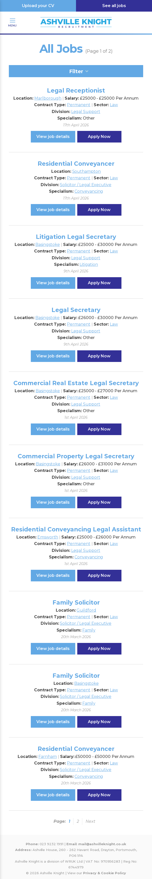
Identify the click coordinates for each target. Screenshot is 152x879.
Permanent (78, 104)
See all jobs (114, 5)
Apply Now (99, 136)
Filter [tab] (76, 71)
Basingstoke (47, 244)
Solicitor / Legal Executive (85, 184)
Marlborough (47, 98)
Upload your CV (38, 5)
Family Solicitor (76, 602)
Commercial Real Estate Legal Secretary (76, 383)
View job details (53, 136)
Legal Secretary (76, 310)
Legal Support (85, 111)
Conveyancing (88, 191)
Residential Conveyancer (76, 163)
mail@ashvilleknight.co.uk (102, 844)
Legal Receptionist (76, 90)
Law (114, 104)
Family (88, 630)
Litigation (89, 264)
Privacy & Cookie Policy (104, 873)
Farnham (47, 756)
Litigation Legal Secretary (76, 236)
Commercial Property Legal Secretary (76, 456)
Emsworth (47, 537)
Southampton (86, 171)
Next (90, 821)
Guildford (86, 610)
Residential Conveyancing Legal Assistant (76, 529)
